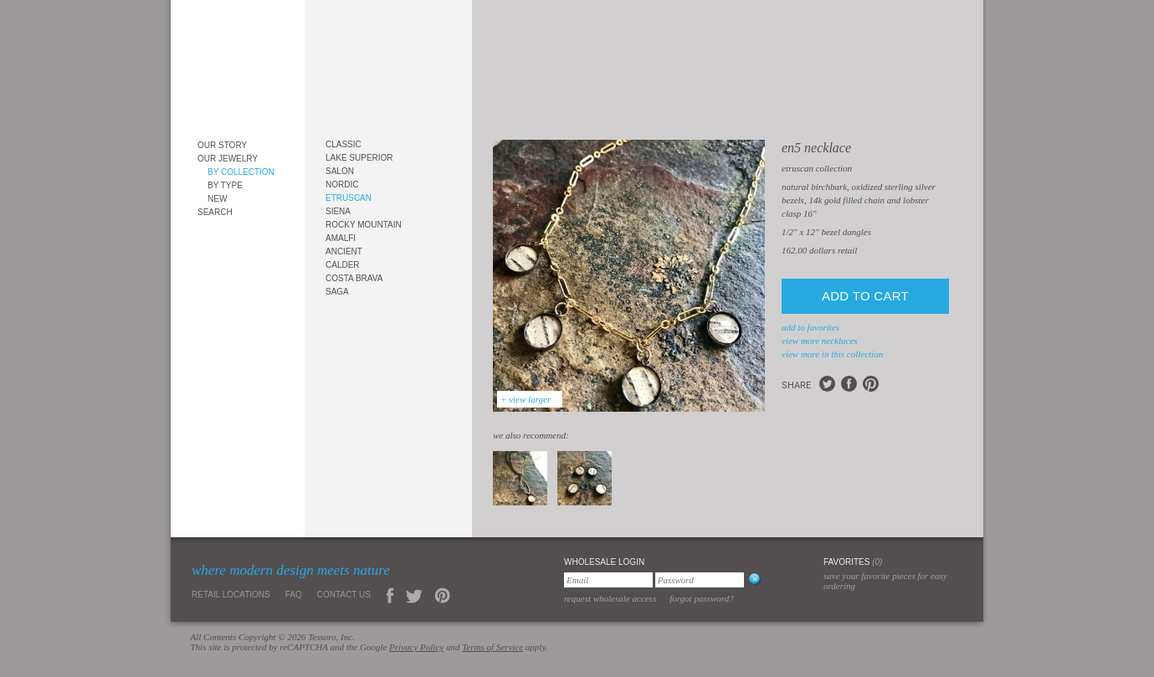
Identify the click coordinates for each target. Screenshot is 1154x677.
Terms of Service (492, 647)
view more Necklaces (820, 341)
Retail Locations (231, 594)
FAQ (293, 594)
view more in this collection (832, 354)
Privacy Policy (416, 647)
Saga (337, 291)
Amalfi (341, 238)
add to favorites (810, 327)
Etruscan (349, 198)
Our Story (222, 145)
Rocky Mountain (364, 224)
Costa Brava (354, 278)
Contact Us (344, 594)
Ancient (344, 251)
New (217, 198)
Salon (340, 171)
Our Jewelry (227, 158)
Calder (343, 264)
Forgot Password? (701, 598)
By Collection (241, 172)
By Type (225, 185)
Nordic (342, 184)
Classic (344, 144)
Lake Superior (359, 157)
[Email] (608, 579)
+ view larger (525, 399)
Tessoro (238, 64)
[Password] (699, 579)
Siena (338, 211)
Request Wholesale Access (610, 598)
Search (215, 212)
